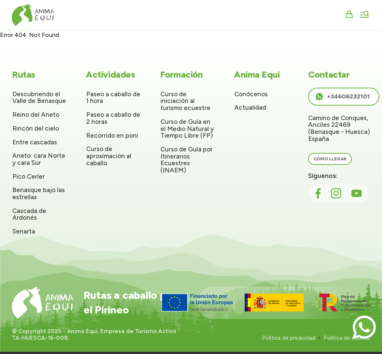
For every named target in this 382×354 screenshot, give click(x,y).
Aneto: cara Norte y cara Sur (38, 159)
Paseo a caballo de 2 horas (113, 118)
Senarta (23, 231)
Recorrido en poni (112, 135)
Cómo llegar (330, 159)
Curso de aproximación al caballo (108, 155)
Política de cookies (346, 338)
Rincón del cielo (35, 128)
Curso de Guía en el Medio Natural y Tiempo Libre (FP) (187, 128)
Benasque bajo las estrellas (38, 193)
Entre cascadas (34, 142)
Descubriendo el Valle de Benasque (39, 97)
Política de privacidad (288, 338)
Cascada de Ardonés (29, 214)
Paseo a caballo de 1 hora (113, 97)
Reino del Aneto (35, 114)
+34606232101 (342, 96)
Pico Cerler (28, 176)
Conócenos (251, 94)
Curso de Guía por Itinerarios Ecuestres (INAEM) (186, 159)
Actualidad (250, 107)
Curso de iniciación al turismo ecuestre (185, 101)
